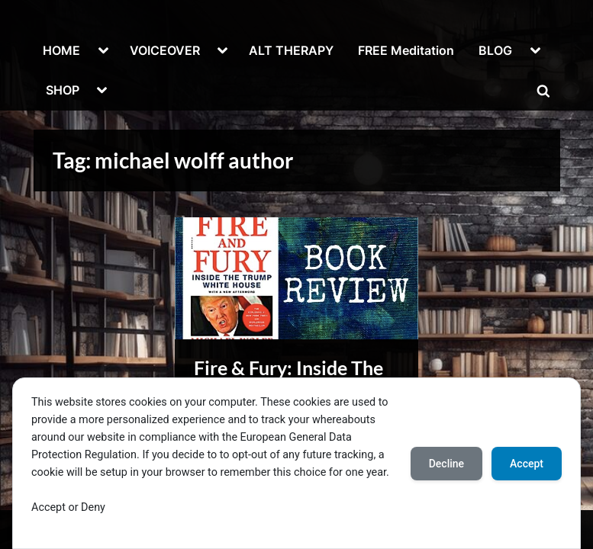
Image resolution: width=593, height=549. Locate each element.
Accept (526, 464)
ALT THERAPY (291, 50)
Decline (446, 464)
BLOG (495, 50)
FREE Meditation (406, 50)
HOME (61, 50)
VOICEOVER (165, 50)
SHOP (62, 90)
